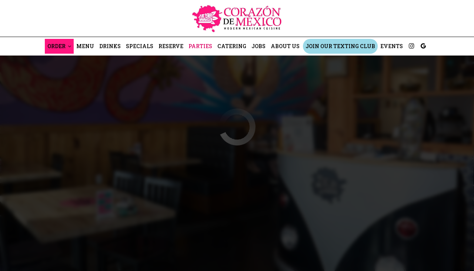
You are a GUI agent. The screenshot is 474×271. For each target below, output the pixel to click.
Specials (139, 46)
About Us (285, 46)
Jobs (258, 46)
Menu (85, 46)
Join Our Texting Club (340, 46)
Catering (231, 46)
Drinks (110, 46)
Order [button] (59, 46)
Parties (200, 46)
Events (391, 46)
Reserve (170, 46)
